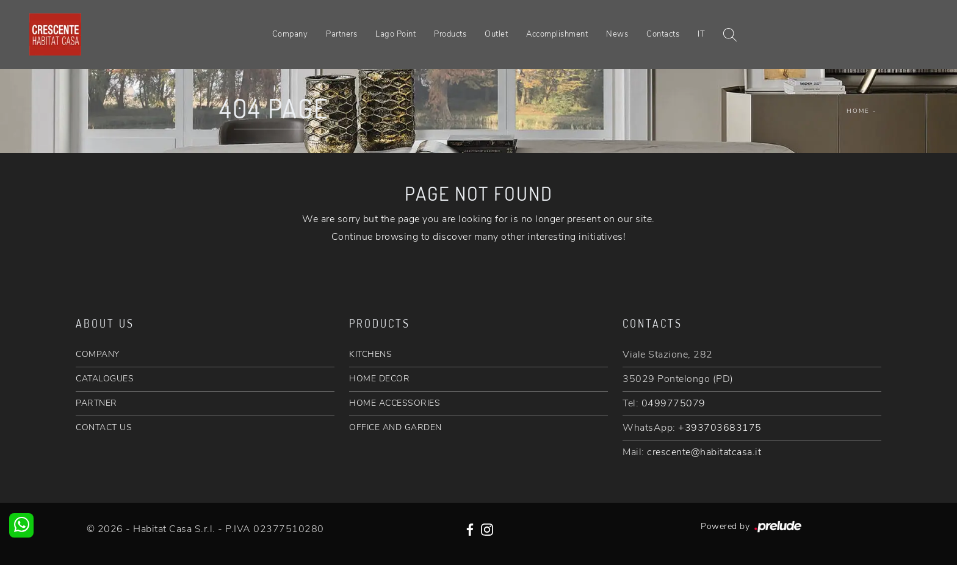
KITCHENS (370, 354)
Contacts (662, 34)
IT (701, 34)
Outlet (496, 34)
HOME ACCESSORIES (394, 403)
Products (450, 34)
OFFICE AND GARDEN (395, 427)
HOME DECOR (379, 378)
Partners (341, 34)
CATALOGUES (105, 378)
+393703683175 (720, 427)
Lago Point (395, 34)
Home (858, 111)
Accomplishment (557, 34)
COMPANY (98, 354)
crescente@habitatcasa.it (704, 452)
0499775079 (673, 403)
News (617, 34)
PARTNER (96, 403)
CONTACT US (104, 427)
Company (290, 34)
